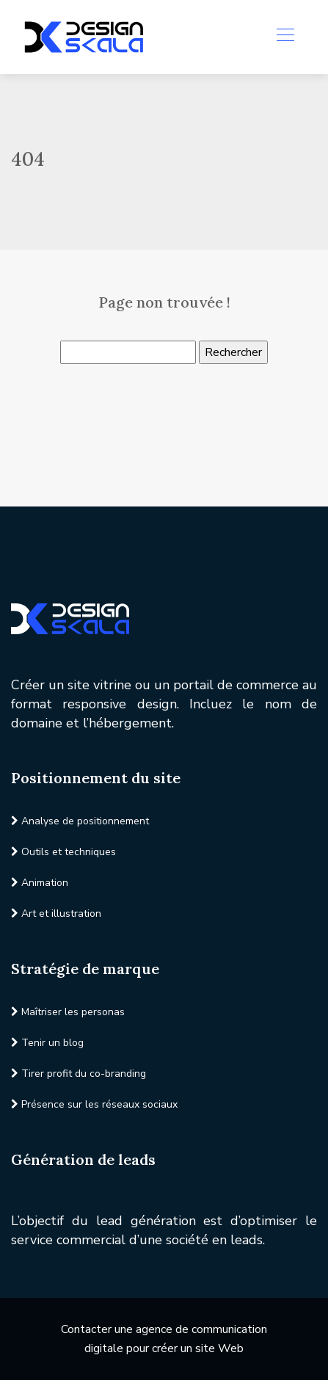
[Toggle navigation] (284, 36)
